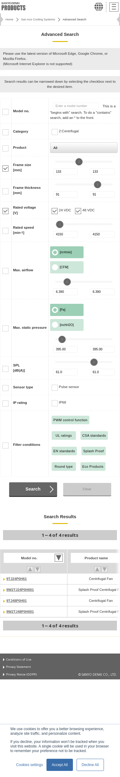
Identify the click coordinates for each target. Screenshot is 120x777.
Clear (87, 489)
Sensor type (23, 387)
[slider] (79, 161)
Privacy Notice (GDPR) (21, 674)
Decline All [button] (90, 765)
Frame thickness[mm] (27, 190)
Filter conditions (26, 444)
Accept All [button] (60, 765)
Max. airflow (23, 270)
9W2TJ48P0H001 (20, 611)
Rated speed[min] (23, 230)
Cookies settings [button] (29, 765)
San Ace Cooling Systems (38, 19)
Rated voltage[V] (24, 210)
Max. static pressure (30, 327)
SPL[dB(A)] (19, 367)
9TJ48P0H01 (16, 600)
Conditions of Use (18, 659)
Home (9, 19)
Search (33, 489)
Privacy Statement (18, 667)
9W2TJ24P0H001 (20, 589)
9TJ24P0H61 (16, 579)
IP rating (20, 402)
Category (20, 131)
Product (19, 147)
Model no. (21, 111)
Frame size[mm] (22, 167)
